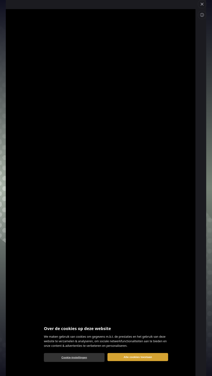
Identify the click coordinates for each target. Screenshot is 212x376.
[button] (202, 4)
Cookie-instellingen (74, 357)
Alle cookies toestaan (138, 357)
